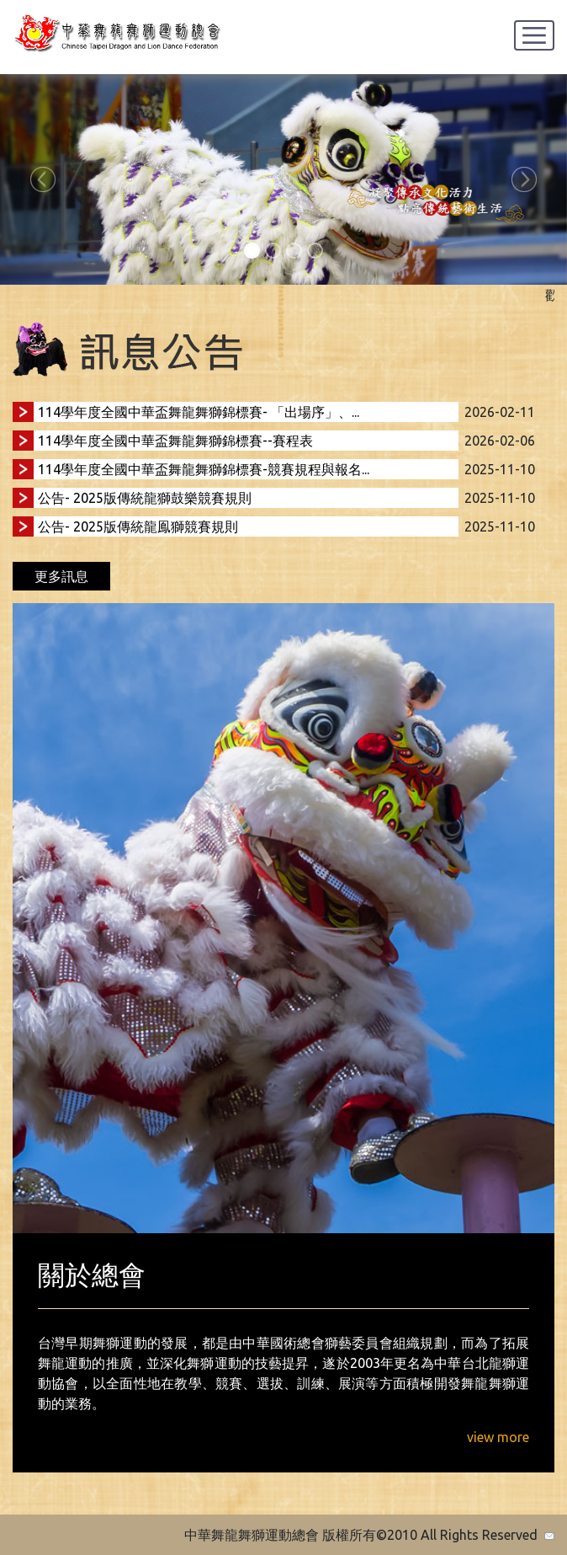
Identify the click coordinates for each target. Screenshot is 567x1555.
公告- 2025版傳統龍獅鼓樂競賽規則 (145, 497)
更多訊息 (61, 576)
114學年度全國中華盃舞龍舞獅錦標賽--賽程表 (175, 440)
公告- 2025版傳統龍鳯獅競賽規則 (138, 526)
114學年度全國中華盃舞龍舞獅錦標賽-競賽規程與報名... (203, 469)
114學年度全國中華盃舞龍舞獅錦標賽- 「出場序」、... (198, 411)
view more (498, 1437)
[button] (42, 179)
